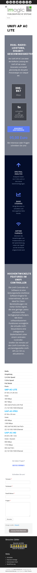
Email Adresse (10, 493)
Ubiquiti (16, 525)
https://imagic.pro (18, 569)
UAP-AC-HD (10, 433)
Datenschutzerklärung (10, 571)
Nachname (9, 486)
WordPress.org (11, 564)
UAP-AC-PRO (11, 411)
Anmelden (10, 557)
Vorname (9, 479)
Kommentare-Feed (12, 562)
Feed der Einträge (12, 559)
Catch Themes (28, 571)
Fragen (8, 500)
